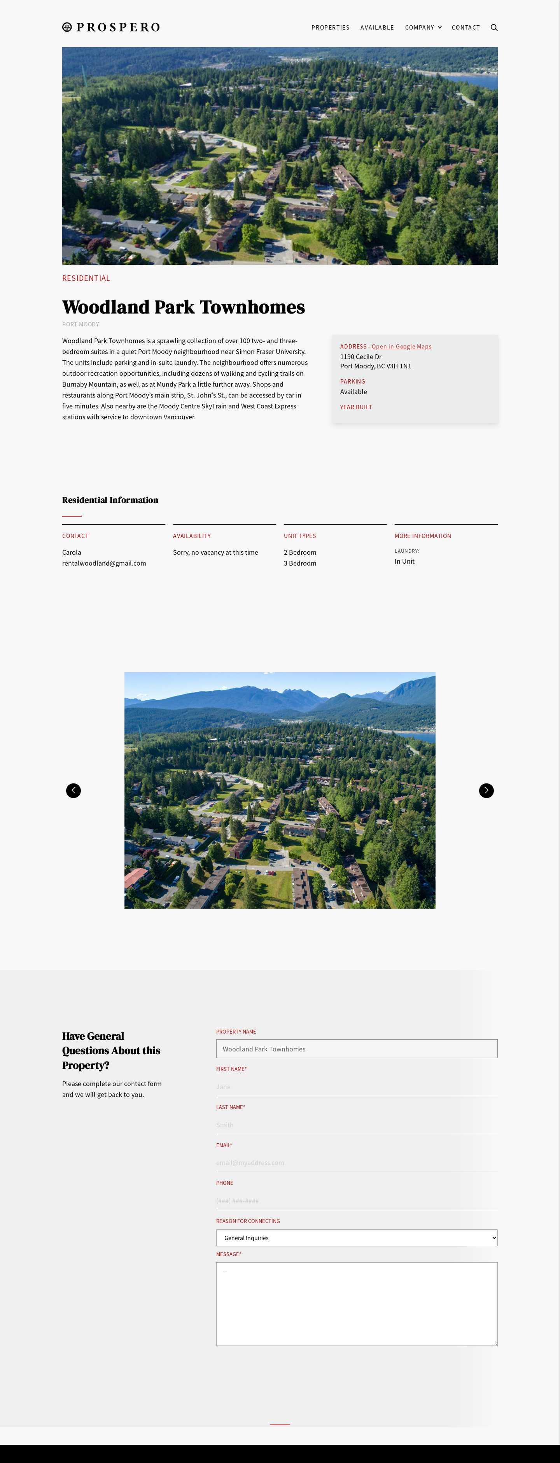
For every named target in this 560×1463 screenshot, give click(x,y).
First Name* (231, 1069)
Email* (224, 1145)
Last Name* (230, 1107)
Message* (229, 1254)
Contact (466, 27)
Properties (331, 27)
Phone (224, 1183)
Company (419, 27)
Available (377, 27)
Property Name (236, 1032)
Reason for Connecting (248, 1221)
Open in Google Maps (402, 346)
